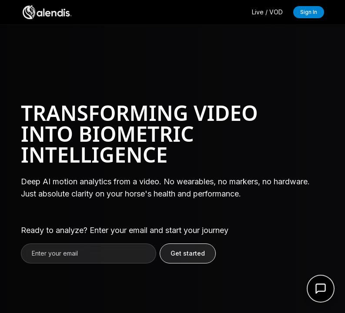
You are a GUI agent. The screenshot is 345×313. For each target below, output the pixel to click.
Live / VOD (267, 12)
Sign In (308, 12)
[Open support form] (321, 289)
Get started (188, 253)
